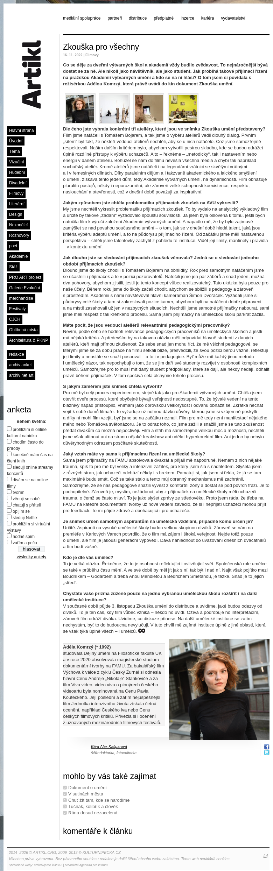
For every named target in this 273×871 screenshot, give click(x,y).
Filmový (16, 193)
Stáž (13, 266)
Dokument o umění (87, 787)
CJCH (14, 319)
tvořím (18, 492)
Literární (16, 203)
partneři (114, 18)
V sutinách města (85, 793)
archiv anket (20, 364)
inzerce (187, 18)
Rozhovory (19, 235)
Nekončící (18, 224)
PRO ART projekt (25, 277)
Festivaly (17, 308)
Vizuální (16, 162)
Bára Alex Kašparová (109, 746)
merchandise (21, 298)
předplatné (164, 18)
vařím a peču (25, 542)
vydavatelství (233, 18)
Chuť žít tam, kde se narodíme (99, 800)
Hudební (17, 172)
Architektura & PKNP (28, 340)
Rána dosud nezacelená (92, 812)
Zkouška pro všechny (101, 46)
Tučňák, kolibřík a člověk (93, 806)
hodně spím (24, 536)
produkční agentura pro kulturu (86, 865)
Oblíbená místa (23, 329)
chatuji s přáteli (27, 505)
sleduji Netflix (25, 517)
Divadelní (18, 182)
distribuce (138, 18)
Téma (14, 151)
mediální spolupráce (81, 18)
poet (13, 245)
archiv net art (21, 375)
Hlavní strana (21, 130)
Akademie (18, 256)
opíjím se (21, 511)
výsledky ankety (32, 556)
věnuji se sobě (26, 498)
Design (15, 214)
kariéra (207, 18)
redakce (16, 354)
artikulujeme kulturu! (48, 865)
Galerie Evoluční (24, 287)
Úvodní (15, 141)
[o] (266, 856)
